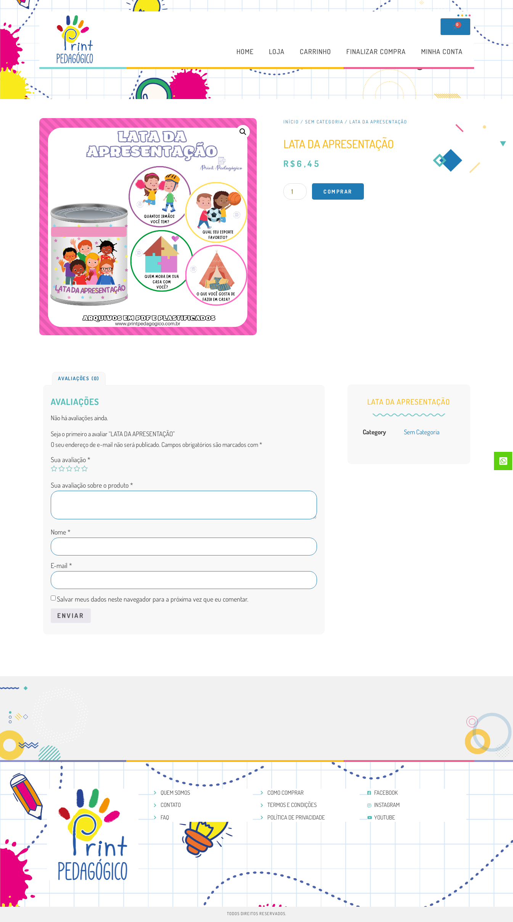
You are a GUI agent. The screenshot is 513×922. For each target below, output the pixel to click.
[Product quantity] (295, 191)
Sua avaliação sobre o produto (92, 485)
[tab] (79, 379)
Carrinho (315, 52)
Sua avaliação (70, 459)
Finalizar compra (376, 52)
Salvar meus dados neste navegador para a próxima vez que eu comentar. (152, 599)
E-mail (61, 565)
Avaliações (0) (78, 378)
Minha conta (442, 52)
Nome (61, 532)
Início (291, 122)
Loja (277, 52)
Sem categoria (324, 122)
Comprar (337, 191)
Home (245, 52)
